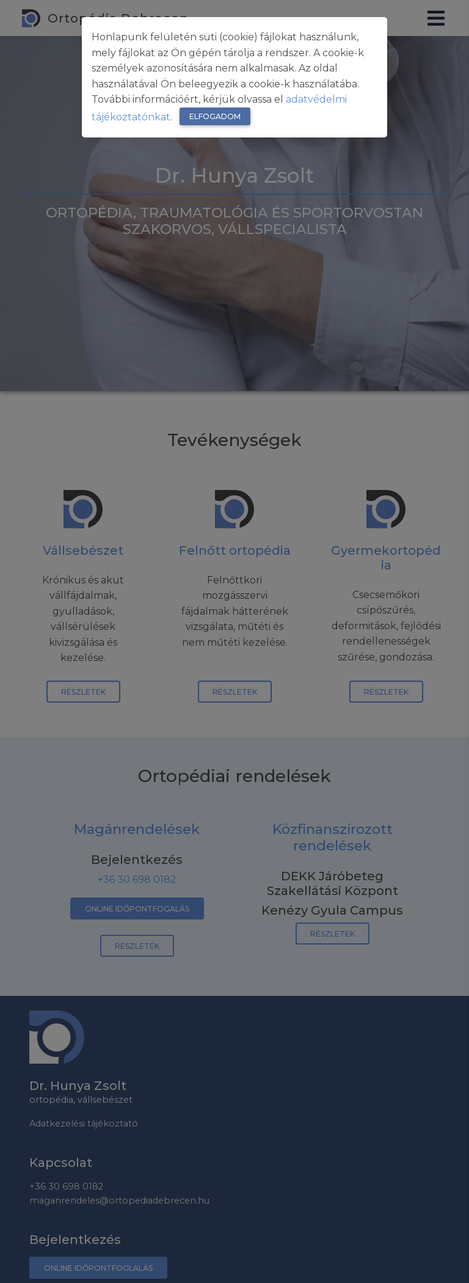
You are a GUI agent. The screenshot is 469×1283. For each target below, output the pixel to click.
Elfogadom (215, 116)
